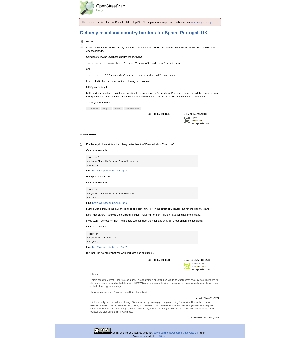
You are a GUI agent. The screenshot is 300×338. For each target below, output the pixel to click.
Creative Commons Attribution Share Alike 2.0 (174, 332)
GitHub (163, 336)
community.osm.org (201, 22)
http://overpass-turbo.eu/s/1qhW (110, 170)
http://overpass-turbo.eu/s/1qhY (109, 247)
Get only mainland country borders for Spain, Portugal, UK (144, 32)
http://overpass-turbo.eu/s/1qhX (109, 202)
